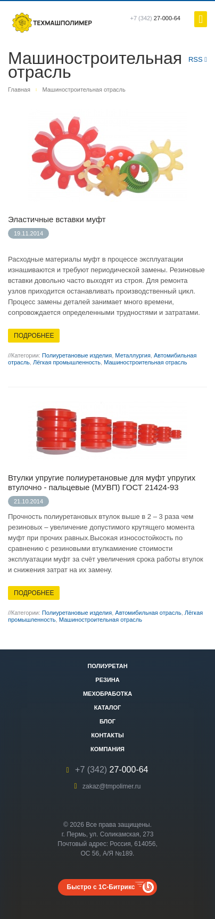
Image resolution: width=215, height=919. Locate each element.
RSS (197, 59)
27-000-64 (155, 18)
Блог (107, 721)
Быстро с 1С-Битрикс (101, 887)
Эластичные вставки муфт (57, 219)
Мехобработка (107, 693)
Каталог (107, 707)
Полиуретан (107, 666)
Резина (107, 680)
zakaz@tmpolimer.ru (111, 786)
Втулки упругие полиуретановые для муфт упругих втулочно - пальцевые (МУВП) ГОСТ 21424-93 (101, 482)
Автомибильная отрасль (148, 612)
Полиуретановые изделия (77, 355)
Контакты (107, 735)
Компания (107, 749)
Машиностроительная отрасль (145, 362)
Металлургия (133, 355)
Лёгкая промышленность (67, 362)
